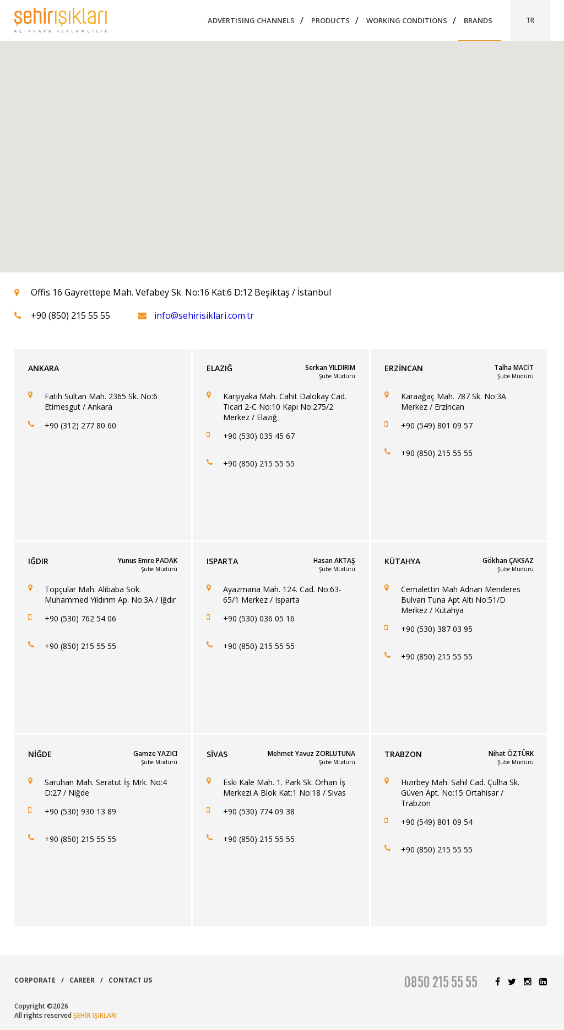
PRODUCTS (330, 20)
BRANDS (478, 20)
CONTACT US (130, 980)
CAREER (82, 980)
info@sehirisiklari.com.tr (204, 315)
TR (530, 20)
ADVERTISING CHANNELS (251, 20)
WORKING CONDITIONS (406, 20)
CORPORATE (35, 980)
